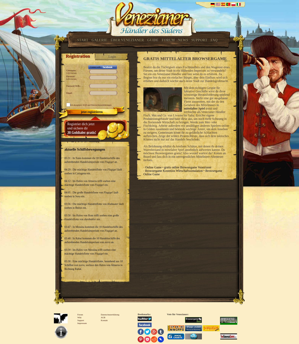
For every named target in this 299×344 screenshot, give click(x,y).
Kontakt (104, 320)
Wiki (79, 317)
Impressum (82, 323)
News (183, 40)
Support (199, 40)
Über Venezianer (127, 40)
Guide (152, 40)
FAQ (214, 40)
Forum (168, 40)
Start (82, 40)
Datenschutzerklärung (110, 314)
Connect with (95, 67)
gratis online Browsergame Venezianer (187, 167)
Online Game (153, 167)
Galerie (99, 40)
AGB (84, 105)
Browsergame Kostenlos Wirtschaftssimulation (174, 170)
